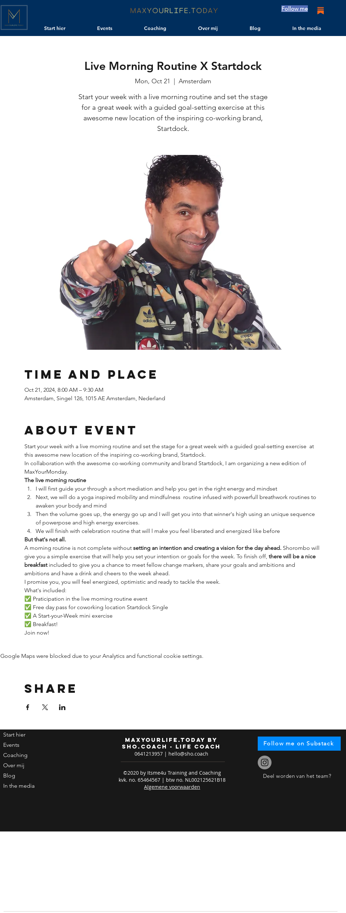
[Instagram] (265, 762)
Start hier (14, 734)
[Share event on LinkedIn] (62, 707)
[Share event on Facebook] (27, 707)
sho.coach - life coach (171, 746)
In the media (19, 785)
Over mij (13, 765)
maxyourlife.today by (171, 739)
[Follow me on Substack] (299, 744)
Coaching (15, 755)
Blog (9, 775)
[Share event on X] (45, 707)
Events (11, 744)
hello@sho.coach (188, 753)
